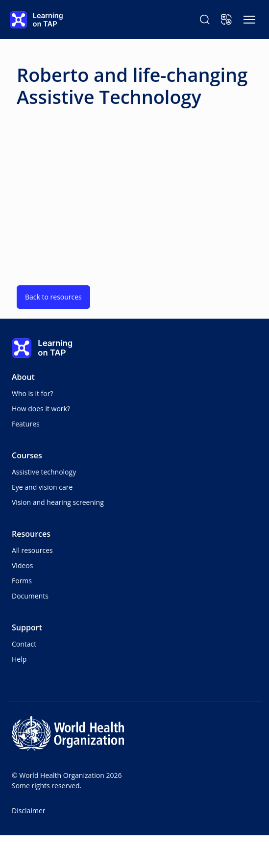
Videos (22, 565)
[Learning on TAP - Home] (36, 19)
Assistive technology (44, 471)
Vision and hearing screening (58, 502)
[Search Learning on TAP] (205, 19)
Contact (24, 644)
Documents (30, 595)
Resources (31, 533)
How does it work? (41, 408)
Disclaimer (28, 810)
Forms (22, 580)
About (23, 377)
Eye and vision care (42, 487)
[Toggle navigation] (249, 19)
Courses (27, 455)
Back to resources (53, 296)
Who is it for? (32, 393)
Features (26, 423)
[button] (226, 19)
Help (19, 659)
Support (27, 627)
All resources (32, 550)
